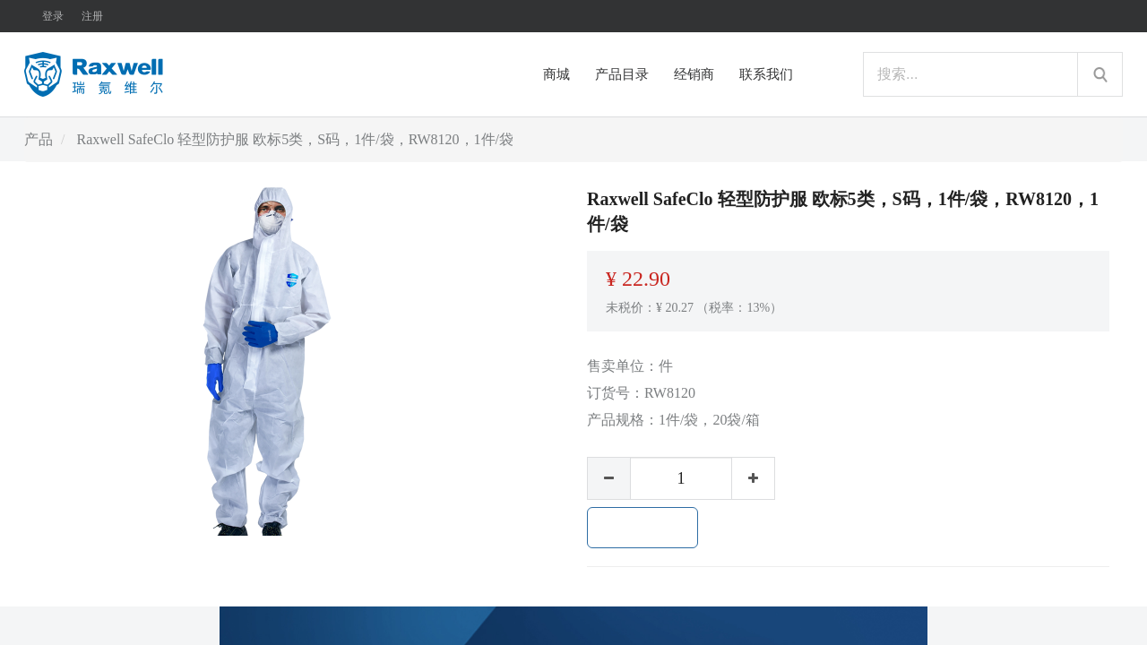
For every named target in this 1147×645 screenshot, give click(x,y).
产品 (38, 139)
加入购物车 (642, 528)
